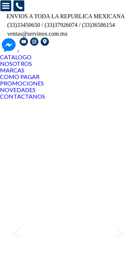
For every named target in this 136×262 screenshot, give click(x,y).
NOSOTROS (16, 63)
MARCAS (12, 70)
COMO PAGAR (20, 76)
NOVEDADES (18, 89)
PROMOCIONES (22, 83)
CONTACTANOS (22, 96)
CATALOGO (16, 56)
